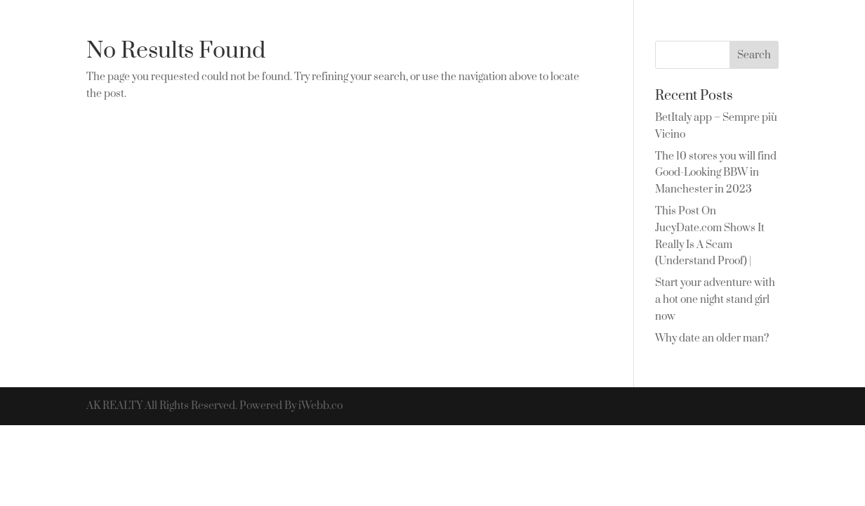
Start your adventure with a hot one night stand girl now (715, 299)
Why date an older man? (712, 338)
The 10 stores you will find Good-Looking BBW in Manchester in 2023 (716, 173)
